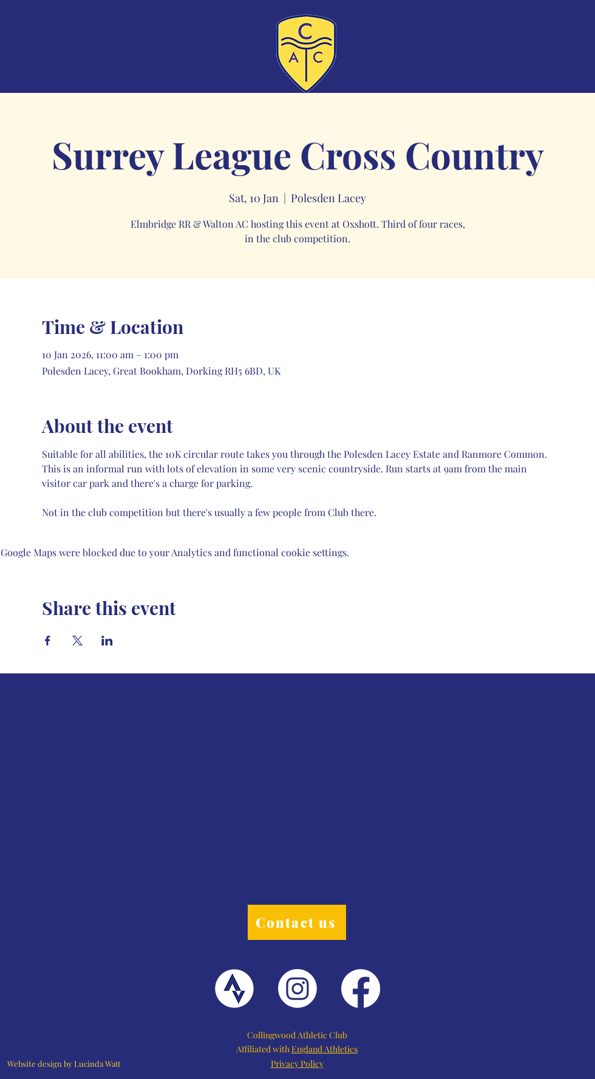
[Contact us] (297, 922)
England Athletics (324, 1049)
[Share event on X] (77, 640)
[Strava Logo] (234, 988)
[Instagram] (297, 988)
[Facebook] (360, 988)
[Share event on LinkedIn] (107, 640)
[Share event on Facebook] (47, 640)
